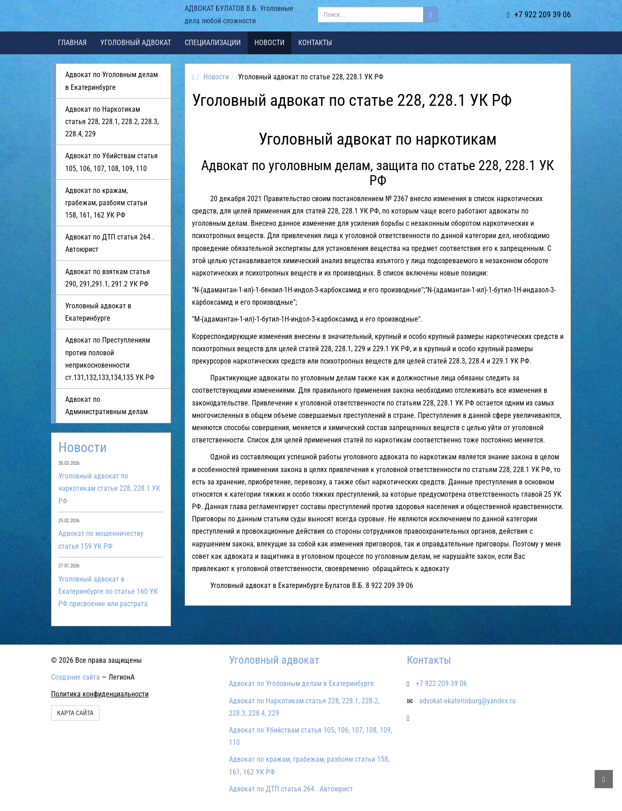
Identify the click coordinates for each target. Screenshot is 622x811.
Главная (72, 42)
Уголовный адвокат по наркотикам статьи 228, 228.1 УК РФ (109, 488)
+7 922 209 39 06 (539, 14)
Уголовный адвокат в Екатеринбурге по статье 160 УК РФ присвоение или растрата (108, 591)
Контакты (315, 42)
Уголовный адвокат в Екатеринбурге (98, 312)
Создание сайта (75, 677)
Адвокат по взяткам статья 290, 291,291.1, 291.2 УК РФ (107, 277)
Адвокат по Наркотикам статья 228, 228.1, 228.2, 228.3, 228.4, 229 (112, 121)
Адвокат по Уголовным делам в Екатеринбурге (111, 80)
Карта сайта (75, 713)
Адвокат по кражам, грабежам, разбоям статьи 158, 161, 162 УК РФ (106, 202)
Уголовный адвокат (135, 42)
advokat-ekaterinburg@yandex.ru (467, 701)
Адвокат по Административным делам (106, 405)
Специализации (213, 42)
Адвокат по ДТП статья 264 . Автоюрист (109, 243)
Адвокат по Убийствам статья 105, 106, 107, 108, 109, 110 (111, 161)
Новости (269, 42)
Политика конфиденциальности (100, 694)
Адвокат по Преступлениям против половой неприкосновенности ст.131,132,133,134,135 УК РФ (110, 359)
